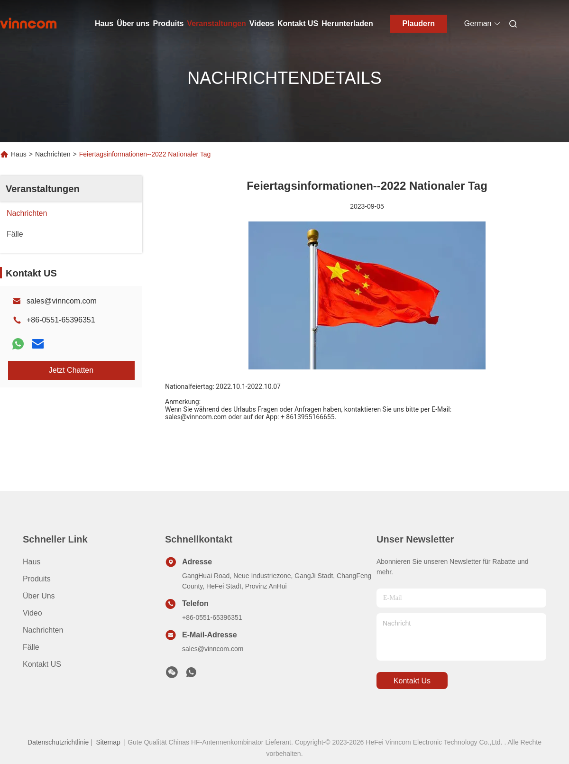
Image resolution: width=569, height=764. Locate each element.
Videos (261, 23)
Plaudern (418, 23)
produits (37, 579)
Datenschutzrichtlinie (58, 742)
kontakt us (412, 681)
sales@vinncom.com (62, 301)
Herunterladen (347, 23)
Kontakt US (297, 23)
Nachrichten (53, 154)
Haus (104, 23)
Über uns (133, 23)
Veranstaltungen (216, 23)
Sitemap (108, 742)
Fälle (31, 647)
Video (32, 613)
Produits (168, 23)
